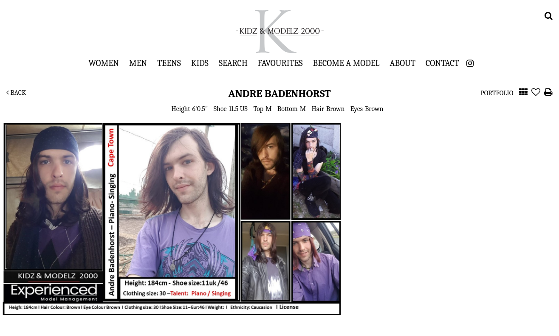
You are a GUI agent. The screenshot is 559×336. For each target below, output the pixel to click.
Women (103, 63)
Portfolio (496, 93)
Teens (169, 63)
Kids (200, 63)
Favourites (280, 63)
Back (16, 93)
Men (138, 63)
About (402, 63)
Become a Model (346, 63)
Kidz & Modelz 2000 (279, 31)
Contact (442, 63)
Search (233, 63)
